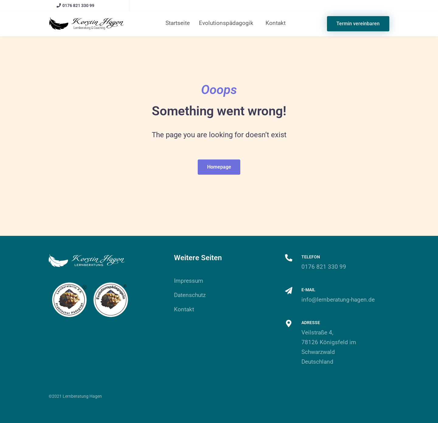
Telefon (310, 256)
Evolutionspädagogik (226, 22)
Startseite (177, 22)
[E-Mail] (288, 290)
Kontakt (276, 22)
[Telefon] (288, 257)
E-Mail (308, 289)
